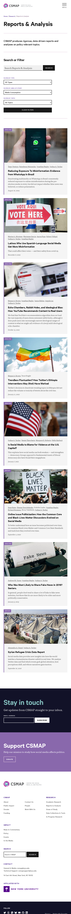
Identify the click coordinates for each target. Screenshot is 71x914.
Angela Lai (49, 301)
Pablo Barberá (57, 440)
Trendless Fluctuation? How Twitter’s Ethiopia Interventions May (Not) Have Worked (32, 381)
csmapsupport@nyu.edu (27, 871)
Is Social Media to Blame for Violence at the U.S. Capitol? (33, 446)
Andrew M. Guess (14, 580)
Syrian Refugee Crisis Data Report (26, 652)
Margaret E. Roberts (43, 440)
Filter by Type (9, 78)
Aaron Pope (41, 236)
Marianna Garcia (29, 236)
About (6, 802)
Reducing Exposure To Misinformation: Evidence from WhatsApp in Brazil (34, 172)
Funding (7, 813)
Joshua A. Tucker (56, 166)
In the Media (8, 840)
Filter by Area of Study (13, 88)
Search (49, 68)
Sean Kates (12, 507)
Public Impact (9, 805)
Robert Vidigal (51, 236)
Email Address (9, 715)
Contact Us (29, 802)
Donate (9, 759)
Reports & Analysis (23, 16)
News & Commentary (12, 829)
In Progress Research (54, 816)
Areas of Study (51, 809)
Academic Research (53, 802)
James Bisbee (39, 301)
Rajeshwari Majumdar (27, 166)
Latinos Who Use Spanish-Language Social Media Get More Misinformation (34, 245)
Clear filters (28, 110)
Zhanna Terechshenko (25, 507)
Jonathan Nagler (43, 166)
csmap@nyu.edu (23, 868)
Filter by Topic (9, 98)
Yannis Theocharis (28, 440)
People (27, 805)
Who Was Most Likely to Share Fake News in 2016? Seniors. (35, 586)
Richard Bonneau (14, 510)
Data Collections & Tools (55, 813)
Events (6, 837)
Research (12, 16)
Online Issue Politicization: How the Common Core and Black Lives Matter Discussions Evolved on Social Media (35, 518)
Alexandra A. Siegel (15, 648)
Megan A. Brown (14, 301)
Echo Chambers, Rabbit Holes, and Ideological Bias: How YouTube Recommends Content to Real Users (35, 309)
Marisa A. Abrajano (15, 236)
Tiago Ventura (13, 166)
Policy (6, 833)
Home (5, 16)
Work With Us (30, 809)
